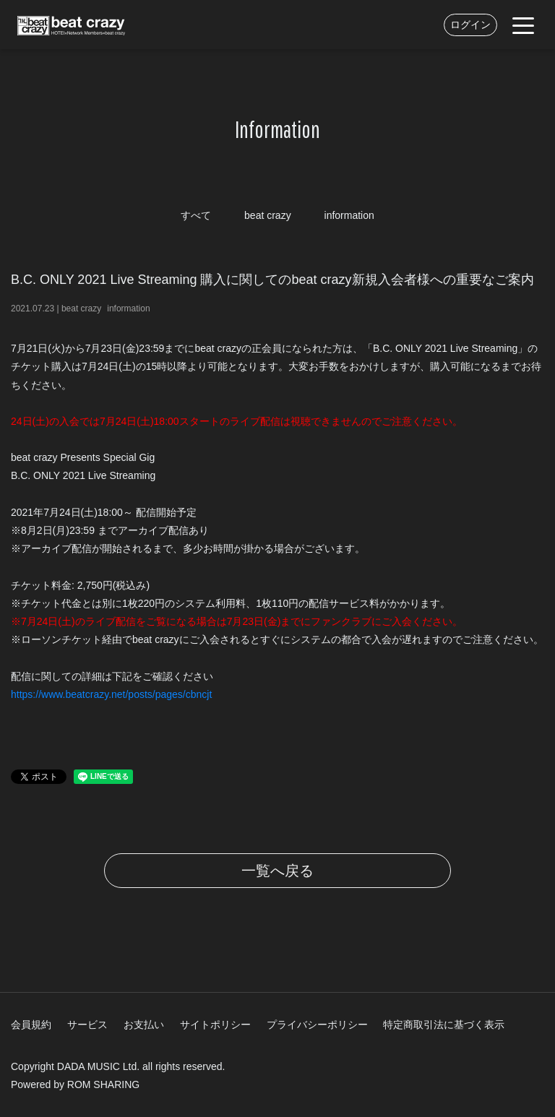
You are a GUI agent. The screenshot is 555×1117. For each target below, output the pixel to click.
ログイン (470, 24)
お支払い (144, 1024)
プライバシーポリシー (317, 1024)
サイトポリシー (215, 1024)
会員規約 (31, 1024)
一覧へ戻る (277, 871)
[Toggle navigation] (523, 24)
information (349, 215)
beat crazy (267, 215)
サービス (87, 1024)
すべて (196, 215)
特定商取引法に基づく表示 (443, 1024)
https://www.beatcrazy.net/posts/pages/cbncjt (111, 694)
